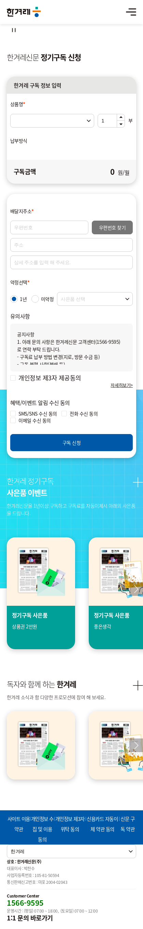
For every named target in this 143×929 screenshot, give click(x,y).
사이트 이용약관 (19, 824)
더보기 (138, 482)
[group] (41, 593)
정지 (14, 30)
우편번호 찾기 (112, 227)
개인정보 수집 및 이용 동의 (42, 829)
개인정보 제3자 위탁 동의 (70, 824)
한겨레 (24, 12)
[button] (136, 589)
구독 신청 (71, 442)
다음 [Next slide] (136, 745)
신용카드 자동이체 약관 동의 (102, 824)
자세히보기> (122, 385)
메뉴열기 (131, 12)
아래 (121, 124)
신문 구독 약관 (127, 824)
